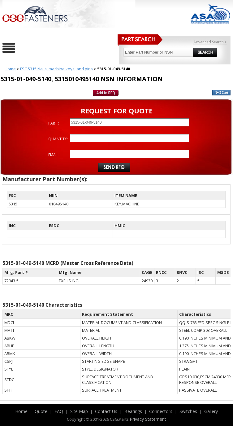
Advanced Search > (210, 42)
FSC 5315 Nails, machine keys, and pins (57, 69)
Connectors (160, 411)
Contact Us (106, 411)
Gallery (211, 411)
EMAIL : (54, 154)
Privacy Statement (148, 419)
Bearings (133, 411)
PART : (53, 123)
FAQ (58, 411)
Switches (188, 411)
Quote (41, 411)
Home (10, 69)
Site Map (79, 411)
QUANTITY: (58, 139)
